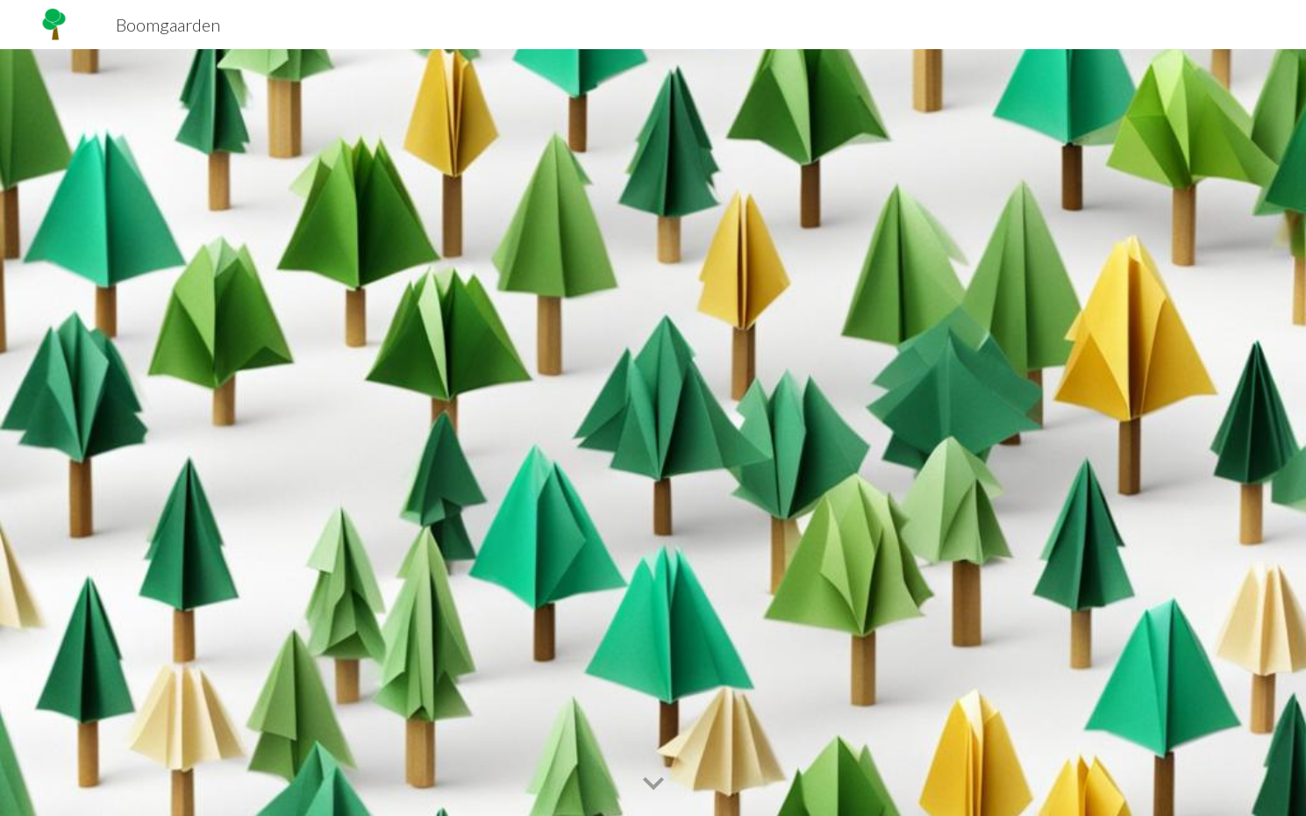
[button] (653, 784)
